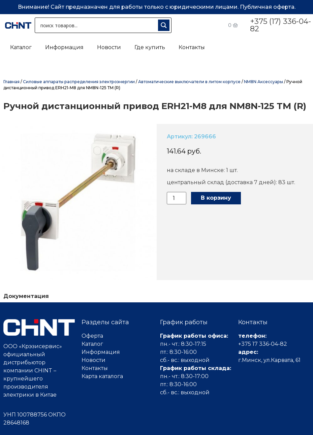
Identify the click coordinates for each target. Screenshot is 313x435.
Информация (64, 47)
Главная (11, 81)
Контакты (192, 47)
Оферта (92, 336)
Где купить (149, 47)
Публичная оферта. (267, 7)
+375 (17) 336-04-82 (280, 25)
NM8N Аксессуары (263, 81)
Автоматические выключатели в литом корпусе (189, 81)
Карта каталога (102, 376)
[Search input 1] (97, 25)
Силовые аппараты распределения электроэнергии (79, 81)
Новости (109, 47)
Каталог (21, 47)
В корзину (216, 198)
